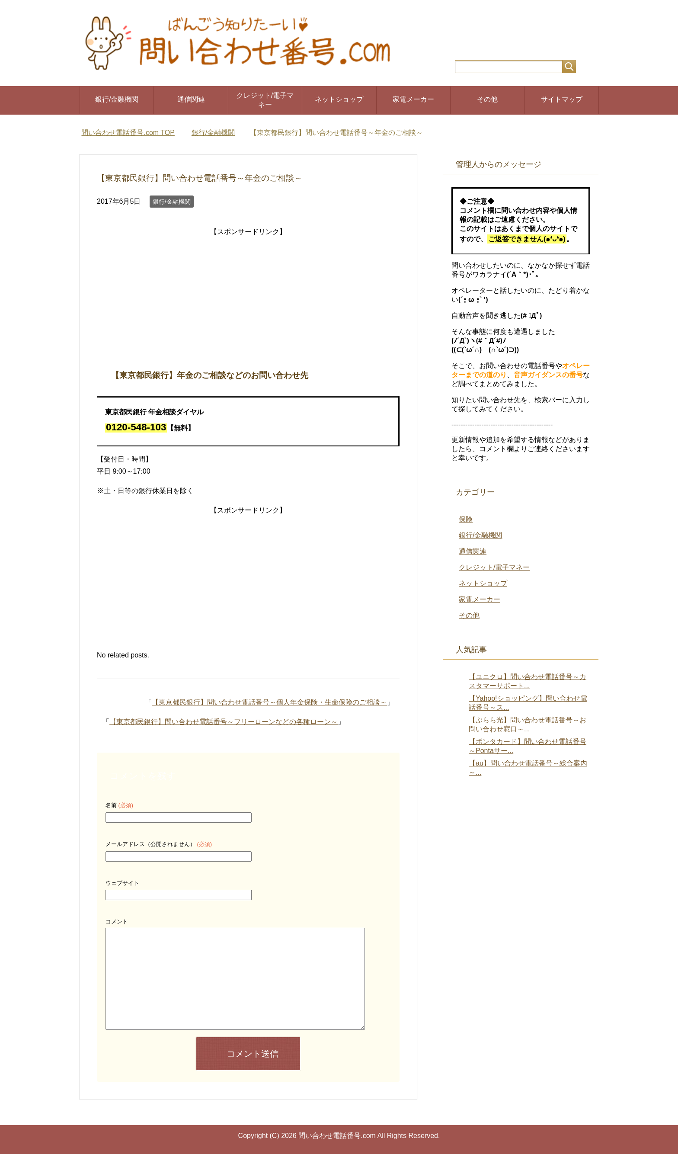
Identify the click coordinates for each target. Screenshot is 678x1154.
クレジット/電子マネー (265, 100)
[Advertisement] (248, 298)
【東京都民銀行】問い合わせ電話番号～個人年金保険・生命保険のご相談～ (269, 702)
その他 (487, 99)
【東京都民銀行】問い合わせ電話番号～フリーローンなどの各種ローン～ (223, 721)
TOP (127, 132)
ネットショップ (339, 99)
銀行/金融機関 (116, 99)
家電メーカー (413, 99)
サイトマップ (561, 99)
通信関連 (191, 99)
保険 (466, 519)
